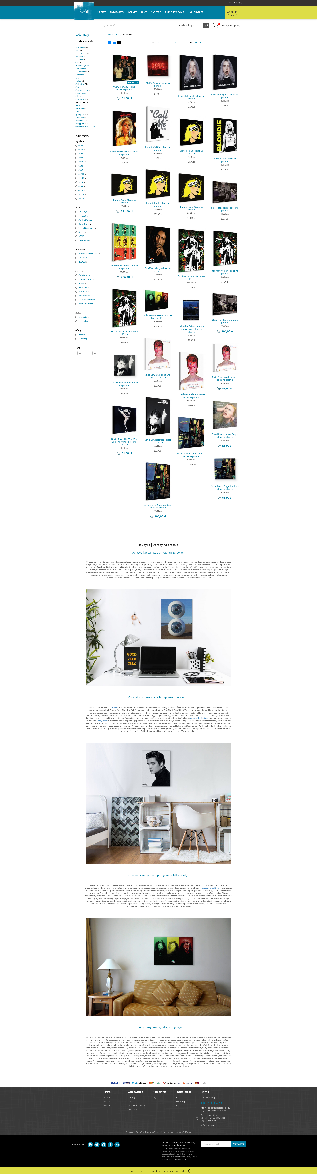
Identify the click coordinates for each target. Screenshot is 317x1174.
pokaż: (191, 42)
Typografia (81, 115)
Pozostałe (80, 108)
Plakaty (101, 12)
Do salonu (81, 121)
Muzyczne (81, 102)
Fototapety (117, 12)
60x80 (82, 150)
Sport (78, 112)
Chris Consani (84, 275)
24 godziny (84, 321)
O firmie (106, 1097)
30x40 (82, 162)
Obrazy (82, 34)
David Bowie (84, 224)
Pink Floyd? (113, 708)
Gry (78, 63)
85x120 (82, 174)
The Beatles (84, 216)
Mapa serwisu (109, 1101)
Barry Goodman (86, 279)
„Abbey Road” (102, 721)
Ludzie (79, 81)
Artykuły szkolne (175, 12)
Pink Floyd (83, 212)
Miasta (79, 96)
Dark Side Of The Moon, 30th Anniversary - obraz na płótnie (191, 329)
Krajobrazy (82, 72)
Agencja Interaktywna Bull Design (179, 1131)
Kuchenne (80, 75)
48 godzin (83, 317)
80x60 (82, 154)
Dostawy (131, 1097)
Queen (82, 232)
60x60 (81, 186)
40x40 (82, 146)
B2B (178, 1097)
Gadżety (156, 12)
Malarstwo (81, 84)
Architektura (82, 54)
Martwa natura (82, 90)
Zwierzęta (81, 118)
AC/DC (81, 236)
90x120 (82, 194)
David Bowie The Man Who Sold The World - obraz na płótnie (124, 442)
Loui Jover (83, 292)
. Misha (82, 283)
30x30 (81, 170)
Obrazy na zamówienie (86, 127)
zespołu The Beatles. (199, 718)
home (110, 35)
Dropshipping (182, 1101)
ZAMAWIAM (238, 1144)
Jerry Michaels (85, 296)
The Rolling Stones (87, 228)
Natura (80, 105)
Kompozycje (81, 69)
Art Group (83, 258)
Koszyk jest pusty (226, 25)
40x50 (82, 158)
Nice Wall (82, 262)
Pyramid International (89, 254)
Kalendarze (196, 12)
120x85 (82, 178)
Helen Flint (83, 288)
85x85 (82, 166)
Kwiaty (79, 78)
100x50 (82, 199)
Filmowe (80, 60)
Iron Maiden (84, 240)
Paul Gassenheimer (87, 300)
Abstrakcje (81, 47)
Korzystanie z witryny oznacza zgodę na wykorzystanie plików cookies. (156, 1170)
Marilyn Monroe (86, 220)
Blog (154, 1097)
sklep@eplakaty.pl (208, 1097)
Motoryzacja (81, 99)
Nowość (82, 335)
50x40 (81, 182)
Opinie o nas (108, 1105)
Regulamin (132, 1109)
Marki (178, 1105)
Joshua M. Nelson (86, 304)
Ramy (144, 12)
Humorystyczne (82, 66)
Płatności (131, 1101)
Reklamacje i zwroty (136, 1105)
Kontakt (206, 1091)
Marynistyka (82, 93)
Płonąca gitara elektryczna (210, 888)
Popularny (83, 339)
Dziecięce (80, 57)
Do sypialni (81, 124)
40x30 (81, 190)
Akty (78, 50)
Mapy (78, 87)
